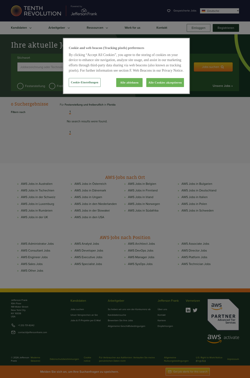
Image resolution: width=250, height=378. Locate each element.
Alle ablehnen (129, 82)
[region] (126, 66)
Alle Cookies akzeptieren (165, 82)
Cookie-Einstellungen (84, 82)
